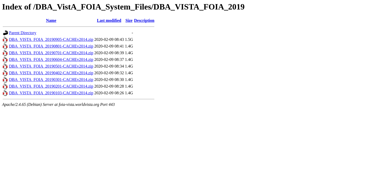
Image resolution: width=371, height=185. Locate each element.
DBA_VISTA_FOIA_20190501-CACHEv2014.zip (51, 66)
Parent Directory (22, 33)
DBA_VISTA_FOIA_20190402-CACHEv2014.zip (51, 73)
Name (51, 20)
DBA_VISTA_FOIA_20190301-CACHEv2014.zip (51, 79)
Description (144, 20)
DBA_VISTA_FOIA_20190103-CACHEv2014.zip (51, 93)
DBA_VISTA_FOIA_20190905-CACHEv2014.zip (51, 39)
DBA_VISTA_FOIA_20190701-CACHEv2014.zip (51, 53)
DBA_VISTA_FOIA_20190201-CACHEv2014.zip (51, 86)
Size (129, 20)
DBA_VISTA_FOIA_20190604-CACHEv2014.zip (51, 59)
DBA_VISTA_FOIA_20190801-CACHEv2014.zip (51, 46)
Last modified (109, 20)
